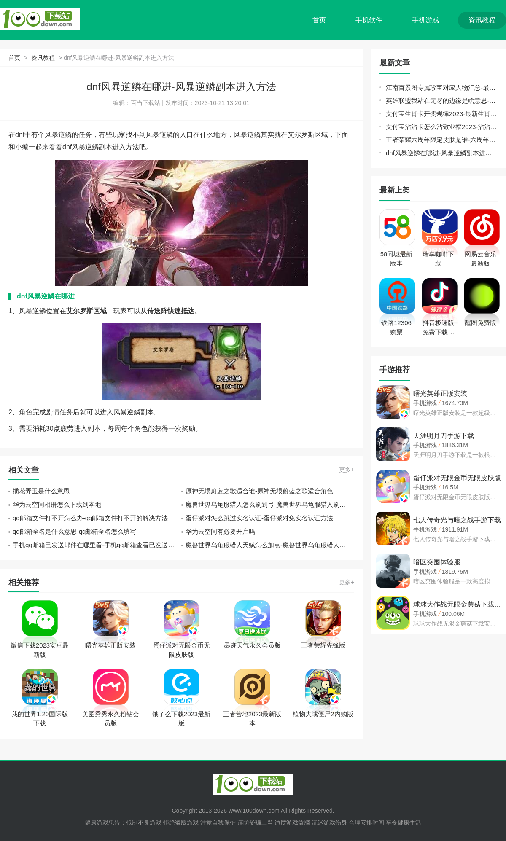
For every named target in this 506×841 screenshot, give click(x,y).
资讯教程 (481, 20)
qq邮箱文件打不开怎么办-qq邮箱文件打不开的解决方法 (90, 517)
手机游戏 (425, 20)
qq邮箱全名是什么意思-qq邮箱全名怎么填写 (74, 531)
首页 (319, 20)
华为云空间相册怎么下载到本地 (57, 504)
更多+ (346, 469)
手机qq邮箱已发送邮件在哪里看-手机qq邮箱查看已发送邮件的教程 (97, 544)
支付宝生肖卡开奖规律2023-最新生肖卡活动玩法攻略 (442, 113)
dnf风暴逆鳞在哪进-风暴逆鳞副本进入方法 (442, 152)
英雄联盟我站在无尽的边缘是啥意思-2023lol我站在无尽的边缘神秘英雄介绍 (442, 100)
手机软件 (368, 20)
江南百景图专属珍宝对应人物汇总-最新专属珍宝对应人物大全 (442, 87)
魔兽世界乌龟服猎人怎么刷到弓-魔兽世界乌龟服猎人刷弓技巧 (270, 504)
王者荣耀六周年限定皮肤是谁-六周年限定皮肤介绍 (442, 139)
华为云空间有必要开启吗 (220, 531)
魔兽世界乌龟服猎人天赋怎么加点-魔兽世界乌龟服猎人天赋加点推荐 (270, 544)
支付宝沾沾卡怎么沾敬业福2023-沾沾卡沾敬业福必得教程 (442, 126)
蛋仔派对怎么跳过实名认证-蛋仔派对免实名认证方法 (259, 517)
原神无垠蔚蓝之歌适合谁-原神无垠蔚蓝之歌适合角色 (259, 490)
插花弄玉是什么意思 (41, 490)
